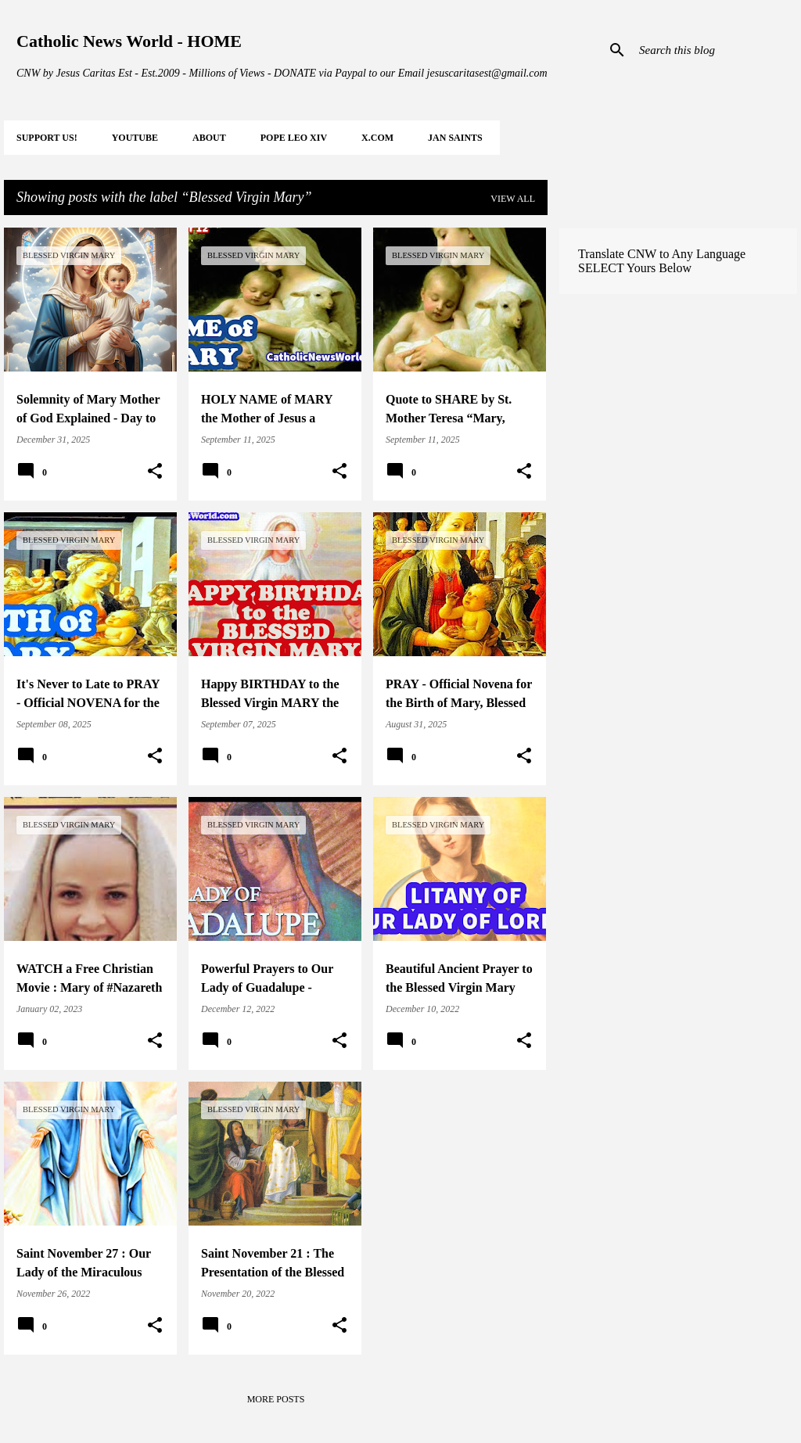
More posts (276, 1399)
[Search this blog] (715, 50)
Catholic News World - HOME (129, 41)
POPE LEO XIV (293, 137)
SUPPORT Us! (46, 137)
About (209, 137)
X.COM (377, 137)
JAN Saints (455, 137)
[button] (154, 471)
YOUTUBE (135, 137)
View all (512, 198)
